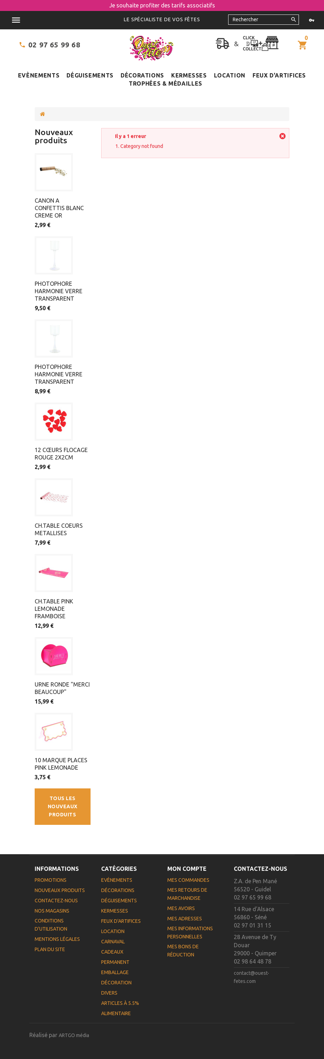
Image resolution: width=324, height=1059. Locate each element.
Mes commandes (188, 880)
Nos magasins (52, 911)
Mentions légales (57, 939)
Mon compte (187, 869)
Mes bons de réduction (183, 950)
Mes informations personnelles (190, 932)
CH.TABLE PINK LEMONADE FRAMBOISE (54, 608)
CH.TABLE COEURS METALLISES (59, 529)
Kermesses (189, 75)
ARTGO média (74, 1035)
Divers (109, 993)
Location (229, 75)
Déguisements (90, 75)
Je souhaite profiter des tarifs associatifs (162, 5)
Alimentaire (116, 1013)
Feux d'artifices (279, 75)
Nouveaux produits (54, 136)
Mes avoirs (181, 908)
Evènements (38, 75)
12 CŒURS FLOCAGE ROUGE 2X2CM (61, 454)
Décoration (116, 982)
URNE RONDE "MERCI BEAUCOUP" (62, 688)
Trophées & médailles (165, 83)
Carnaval (113, 941)
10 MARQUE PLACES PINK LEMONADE (61, 764)
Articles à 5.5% (120, 1003)
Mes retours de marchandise (187, 894)
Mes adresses (184, 918)
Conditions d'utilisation (51, 925)
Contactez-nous (56, 900)
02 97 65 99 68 (54, 45)
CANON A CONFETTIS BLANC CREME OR (59, 208)
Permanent (115, 962)
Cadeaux (112, 952)
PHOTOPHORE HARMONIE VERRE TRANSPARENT (58, 291)
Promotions (50, 880)
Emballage (115, 972)
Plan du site (50, 949)
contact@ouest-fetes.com (251, 977)
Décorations (142, 75)
